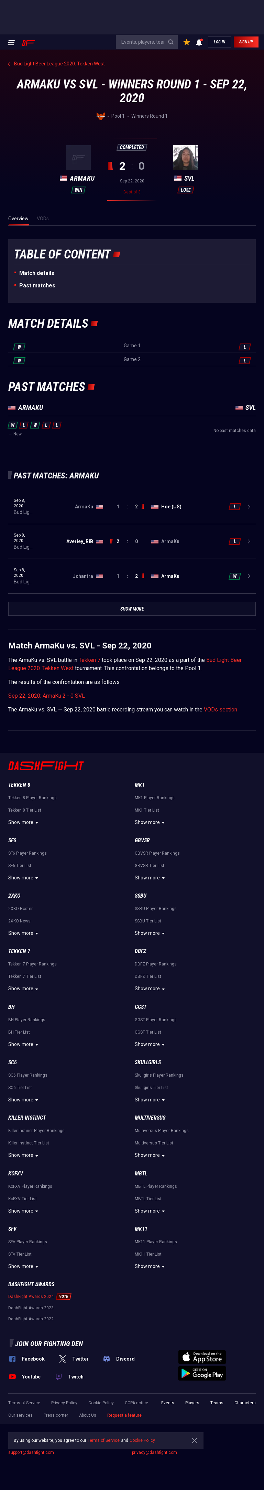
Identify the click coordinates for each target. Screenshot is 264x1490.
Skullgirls (148, 1062)
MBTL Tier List (148, 1198)
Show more (24, 822)
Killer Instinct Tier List (28, 1143)
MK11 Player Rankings (156, 1241)
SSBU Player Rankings (156, 908)
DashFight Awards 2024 (31, 1296)
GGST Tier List (148, 1032)
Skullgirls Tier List (151, 1087)
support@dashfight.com (31, 1452)
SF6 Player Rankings (27, 853)
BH (11, 1007)
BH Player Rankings (26, 1019)
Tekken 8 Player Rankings (32, 797)
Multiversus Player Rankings (162, 1130)
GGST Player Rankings (156, 1019)
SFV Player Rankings (27, 1241)
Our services (20, 1415)
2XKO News (19, 921)
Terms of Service (24, 1403)
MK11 (141, 1229)
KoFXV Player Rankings (30, 1186)
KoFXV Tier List (22, 1198)
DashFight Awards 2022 (31, 1319)
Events (167, 1403)
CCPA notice (136, 1403)
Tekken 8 (19, 785)
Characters (245, 1403)
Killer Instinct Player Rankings (36, 1130)
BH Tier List (19, 1032)
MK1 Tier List (147, 810)
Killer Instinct (27, 1117)
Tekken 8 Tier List (24, 810)
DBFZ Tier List (148, 976)
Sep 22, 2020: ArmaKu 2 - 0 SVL (46, 696)
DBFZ (140, 951)
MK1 (140, 785)
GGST (140, 1007)
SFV (12, 1229)
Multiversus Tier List (154, 1143)
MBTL (141, 1173)
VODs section (220, 709)
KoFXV (15, 1173)
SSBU (140, 895)
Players (192, 1403)
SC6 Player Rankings (27, 1075)
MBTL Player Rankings (156, 1186)
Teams (216, 1403)
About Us (87, 1415)
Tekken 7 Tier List (24, 976)
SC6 (12, 1062)
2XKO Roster (20, 908)
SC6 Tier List (20, 1087)
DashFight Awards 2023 (31, 1308)
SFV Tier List (20, 1254)
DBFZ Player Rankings (156, 964)
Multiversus (150, 1117)
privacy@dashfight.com (154, 1452)
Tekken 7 (89, 660)
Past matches (37, 285)
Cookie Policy (101, 1403)
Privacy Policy (64, 1403)
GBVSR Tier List (149, 865)
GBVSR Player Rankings (157, 853)
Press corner (56, 1415)
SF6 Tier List (19, 865)
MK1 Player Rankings (155, 797)
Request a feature (124, 1415)
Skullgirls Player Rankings (159, 1075)
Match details (36, 273)
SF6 (12, 840)
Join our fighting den (49, 1344)
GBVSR (142, 840)
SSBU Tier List (148, 921)
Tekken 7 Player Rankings (32, 964)
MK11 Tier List (148, 1254)
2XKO (14, 895)
